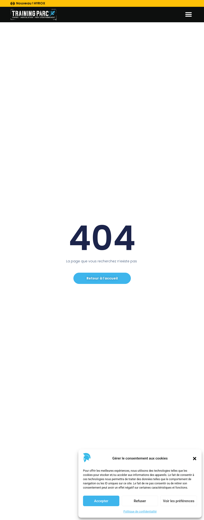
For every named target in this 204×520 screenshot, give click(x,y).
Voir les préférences (178, 501)
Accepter (101, 501)
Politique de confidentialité (140, 511)
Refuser (140, 501)
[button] (194, 458)
